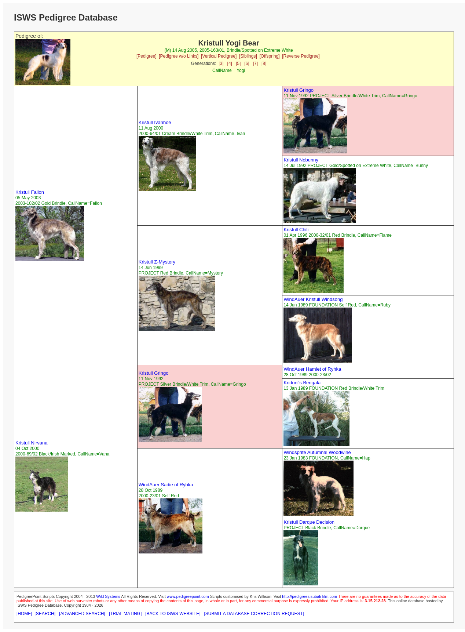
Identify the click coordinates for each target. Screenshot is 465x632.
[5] (238, 63)
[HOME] (24, 613)
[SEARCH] (44, 613)
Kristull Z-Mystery (157, 262)
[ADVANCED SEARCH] (82, 613)
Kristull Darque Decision (308, 522)
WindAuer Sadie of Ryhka (166, 484)
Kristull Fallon (29, 192)
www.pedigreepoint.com (188, 596)
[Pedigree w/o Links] (178, 56)
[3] (221, 63)
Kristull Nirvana (31, 443)
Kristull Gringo (298, 90)
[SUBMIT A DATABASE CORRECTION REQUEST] (254, 613)
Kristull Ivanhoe (155, 122)
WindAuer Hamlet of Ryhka (312, 369)
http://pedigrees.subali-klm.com (309, 596)
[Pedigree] (146, 56)
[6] (246, 63)
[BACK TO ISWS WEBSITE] (172, 613)
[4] (229, 63)
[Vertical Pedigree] (219, 56)
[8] (263, 63)
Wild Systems (108, 596)
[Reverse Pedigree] (301, 56)
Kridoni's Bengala (302, 382)
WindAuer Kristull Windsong (313, 299)
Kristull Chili (295, 229)
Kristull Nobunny (300, 160)
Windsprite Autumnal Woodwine (317, 452)
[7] (255, 63)
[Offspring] (269, 56)
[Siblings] (248, 56)
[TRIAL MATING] (125, 613)
